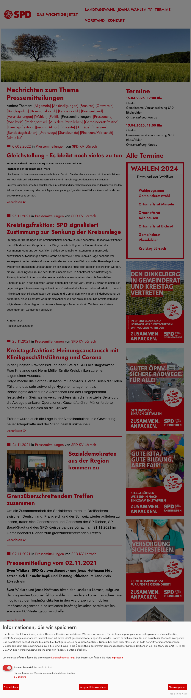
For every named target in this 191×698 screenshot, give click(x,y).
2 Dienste (20, 677)
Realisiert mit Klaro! (178, 693)
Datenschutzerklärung (63, 657)
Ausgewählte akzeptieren (93, 687)
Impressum (117, 657)
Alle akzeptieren (177, 687)
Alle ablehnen (11, 687)
